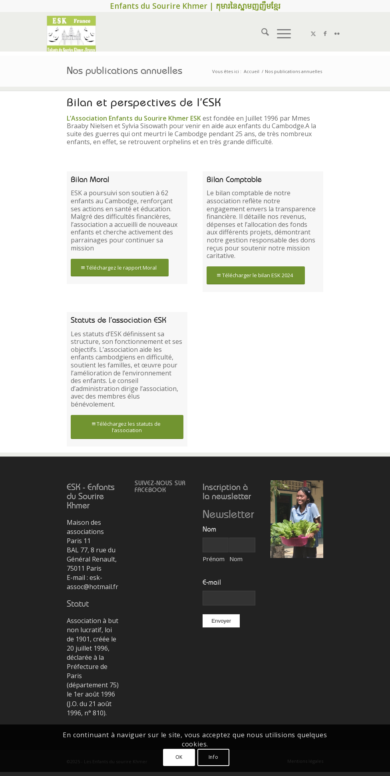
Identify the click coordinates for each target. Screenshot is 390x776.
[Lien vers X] (313, 34)
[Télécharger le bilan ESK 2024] (256, 275)
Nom (236, 559)
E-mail (212, 582)
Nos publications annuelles (124, 71)
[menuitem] (261, 34)
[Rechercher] (261, 34)
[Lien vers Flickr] (337, 34)
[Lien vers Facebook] (325, 34)
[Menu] (280, 34)
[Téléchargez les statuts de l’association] (127, 427)
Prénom (214, 559)
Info (213, 757)
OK (179, 757)
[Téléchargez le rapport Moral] (120, 268)
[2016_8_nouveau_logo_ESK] (71, 34)
